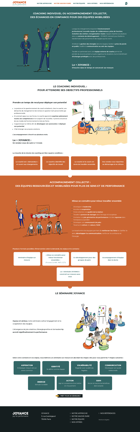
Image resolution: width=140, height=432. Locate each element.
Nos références (107, 3)
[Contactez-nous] (126, 3)
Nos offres (92, 3)
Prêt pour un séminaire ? (70, 396)
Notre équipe (79, 3)
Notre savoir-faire (62, 3)
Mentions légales (104, 419)
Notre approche (44, 3)
